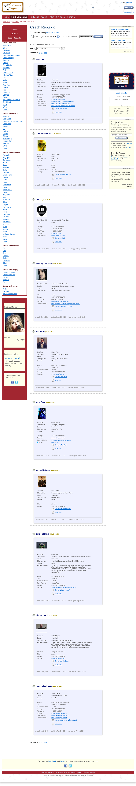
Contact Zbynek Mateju (62, 590)
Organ (5, 204)
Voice (5, 239)
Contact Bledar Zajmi (62, 661)
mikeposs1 (55, 442)
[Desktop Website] (89, 772)
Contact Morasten (61, 108)
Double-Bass (7, 175)
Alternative (7, 45)
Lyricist (5, 131)
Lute (4, 197)
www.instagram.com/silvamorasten (63, 106)
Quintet (5, 258)
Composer (7, 119)
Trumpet (6, 224)
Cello (5, 170)
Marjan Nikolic (127, 184)
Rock (5, 97)
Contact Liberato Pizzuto (63, 174)
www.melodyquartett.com (59, 715)
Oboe (5, 202)
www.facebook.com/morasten (61, 103)
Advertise (44, 772)
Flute (5, 180)
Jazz (4, 78)
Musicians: (117, 108)
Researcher (7, 141)
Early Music (7, 65)
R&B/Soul (6, 92)
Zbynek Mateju (42, 534)
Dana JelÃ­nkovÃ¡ (44, 686)
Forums (71, 17)
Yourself (125, 157)
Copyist (6, 126)
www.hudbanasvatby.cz (59, 713)
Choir (5, 263)
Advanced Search (129, 12)
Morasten (40, 59)
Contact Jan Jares (61, 377)
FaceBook (52, 761)
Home (6, 17)
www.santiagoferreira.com (60, 301)
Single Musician (9, 272)
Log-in (120, 2)
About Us (51, 772)
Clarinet (6, 172)
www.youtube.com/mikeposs (61, 440)
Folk (4, 70)
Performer (6, 282)
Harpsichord (7, 190)
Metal (5, 82)
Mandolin (6, 200)
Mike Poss (40, 402)
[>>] (45, 53)
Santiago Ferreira (44, 263)
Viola (5, 232)
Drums (5, 177)
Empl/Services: (119, 111)
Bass (5, 165)
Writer (5, 146)
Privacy (129, 143)
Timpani (6, 219)
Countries (16, 22)
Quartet (6, 256)
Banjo (5, 163)
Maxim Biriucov (43, 470)
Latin (5, 80)
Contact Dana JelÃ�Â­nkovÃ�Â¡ (66, 720)
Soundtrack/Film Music (11, 100)
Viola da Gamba (9, 234)
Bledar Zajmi (42, 615)
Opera (5, 87)
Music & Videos (57, 17)
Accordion (6, 155)
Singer (5, 136)
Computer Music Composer (13, 121)
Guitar (5, 182)
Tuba (5, 227)
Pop (4, 90)
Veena (5, 229)
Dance (5, 63)
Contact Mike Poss (61, 445)
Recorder (6, 214)
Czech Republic (14, 38)
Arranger (6, 116)
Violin (5, 237)
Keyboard (6, 195)
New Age (6, 85)
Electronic (6, 68)
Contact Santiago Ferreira (63, 306)
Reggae (6, 95)
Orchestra (6, 261)
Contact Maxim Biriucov (63, 509)
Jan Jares (40, 331)
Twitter (62, 761)
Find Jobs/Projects (38, 17)
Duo (4, 251)
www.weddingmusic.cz (59, 717)
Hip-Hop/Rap (8, 75)
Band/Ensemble (9, 275)
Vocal (5, 105)
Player (5, 134)
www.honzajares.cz (57, 374)
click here (129, 147)
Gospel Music (8, 73)
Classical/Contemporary (11, 55)
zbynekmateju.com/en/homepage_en (63, 587)
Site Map (67, 772)
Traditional (7, 102)
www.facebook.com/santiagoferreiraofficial (65, 303)
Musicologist (7, 139)
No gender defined (10, 294)
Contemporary (8, 58)
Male (5, 289)
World (5, 107)
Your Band (114, 159)
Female (6, 291)
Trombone (6, 222)
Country (6, 60)
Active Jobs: (118, 113)
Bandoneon (7, 160)
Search (73, 772)
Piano (5, 209)
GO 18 (39, 199)
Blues (5, 48)
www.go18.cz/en (56, 233)
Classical (6, 53)
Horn (5, 192)
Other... (5, 110)
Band (5, 248)
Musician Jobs (121, 93)
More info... (58, 112)
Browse (14, 29)
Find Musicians (19, 17)
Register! (129, 2)
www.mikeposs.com (58, 235)
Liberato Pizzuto (43, 133)
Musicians (6, 22)
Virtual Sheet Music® (12, 358)
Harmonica (7, 185)
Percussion (7, 207)
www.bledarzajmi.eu (58, 658)
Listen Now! (121, 86)
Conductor (7, 124)
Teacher (6, 143)
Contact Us (59, 772)
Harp (5, 187)
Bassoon (6, 167)
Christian (6, 50)
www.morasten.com (58, 99)
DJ (4, 129)
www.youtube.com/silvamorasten (62, 101)
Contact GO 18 (60, 238)
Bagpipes (6, 158)
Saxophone (7, 217)
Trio (4, 253)
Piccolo (5, 212)
